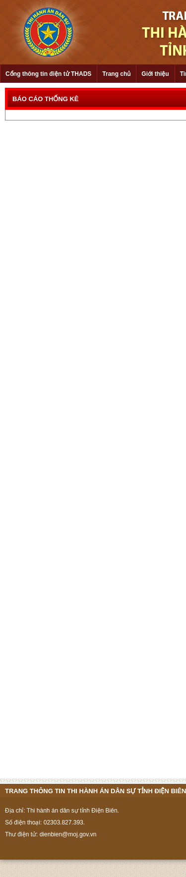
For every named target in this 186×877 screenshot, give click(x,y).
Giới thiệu (155, 73)
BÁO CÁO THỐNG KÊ (45, 99)
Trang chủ (116, 73)
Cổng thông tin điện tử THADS (48, 73)
